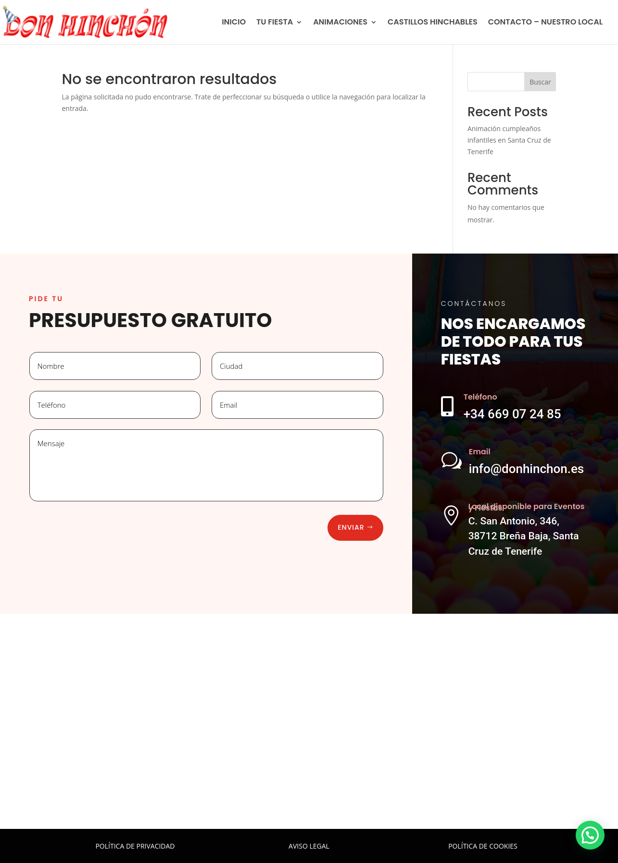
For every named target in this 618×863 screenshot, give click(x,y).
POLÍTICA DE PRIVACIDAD (135, 846)
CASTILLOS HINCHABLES (433, 23)
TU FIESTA (274, 23)
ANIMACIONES (340, 23)
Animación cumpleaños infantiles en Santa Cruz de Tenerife (509, 140)
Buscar (540, 81)
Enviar (351, 527)
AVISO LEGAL (309, 846)
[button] (590, 835)
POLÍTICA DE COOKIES (482, 846)
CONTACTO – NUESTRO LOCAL (545, 23)
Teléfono (480, 396)
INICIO (234, 23)
